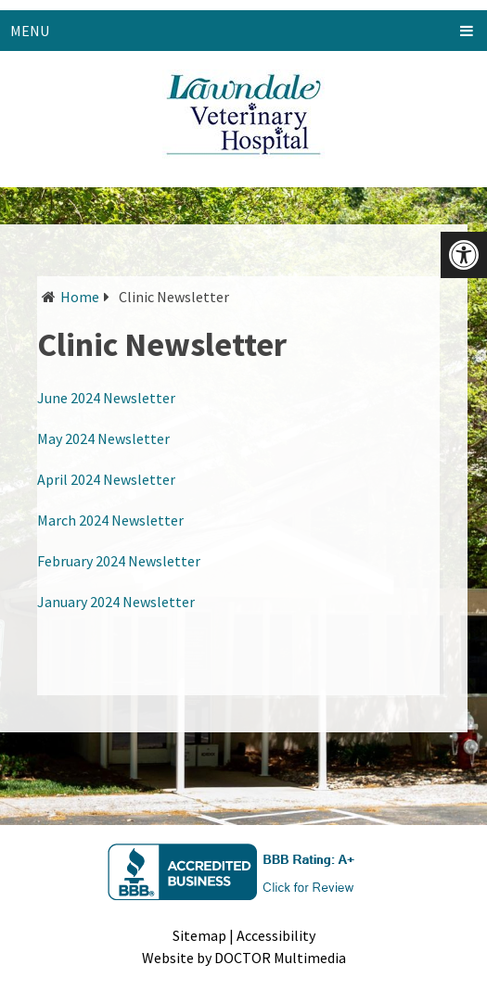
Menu (29, 30)
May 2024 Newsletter (103, 438)
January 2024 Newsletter (116, 601)
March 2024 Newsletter (110, 520)
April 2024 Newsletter (106, 479)
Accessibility (276, 935)
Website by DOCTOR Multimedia (244, 957)
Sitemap (199, 935)
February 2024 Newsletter (118, 561)
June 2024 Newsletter (106, 397)
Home (79, 296)
